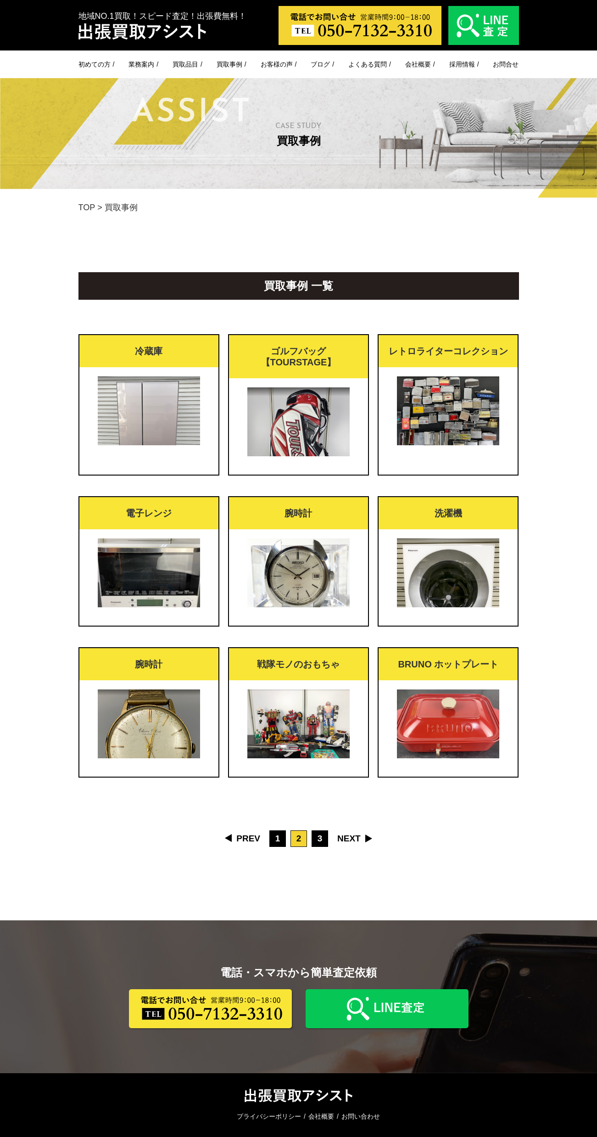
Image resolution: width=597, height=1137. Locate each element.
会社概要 (418, 64)
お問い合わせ (360, 1116)
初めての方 (94, 64)
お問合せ (506, 64)
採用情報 (462, 64)
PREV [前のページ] (248, 838)
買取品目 (185, 64)
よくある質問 (367, 64)
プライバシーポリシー (269, 1116)
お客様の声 (277, 64)
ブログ (320, 64)
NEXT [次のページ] (349, 838)
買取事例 (229, 64)
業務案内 (141, 64)
